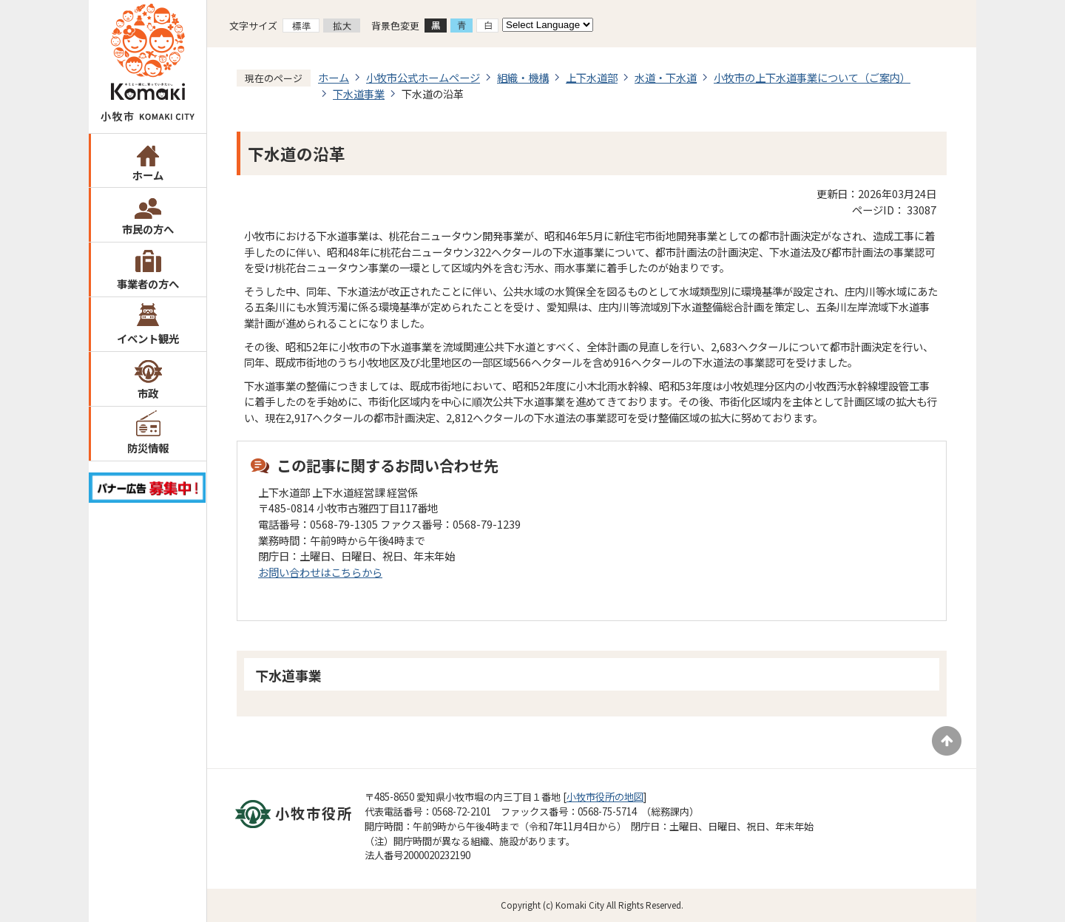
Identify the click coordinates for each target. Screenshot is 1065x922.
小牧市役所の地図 (605, 797)
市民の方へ (148, 229)
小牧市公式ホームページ (423, 77)
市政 (148, 393)
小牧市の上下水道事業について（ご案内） (812, 77)
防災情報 (148, 447)
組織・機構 (523, 77)
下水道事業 (359, 93)
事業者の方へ (148, 283)
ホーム (147, 175)
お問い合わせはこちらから (320, 572)
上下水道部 (592, 77)
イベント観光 (148, 338)
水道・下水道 (666, 77)
